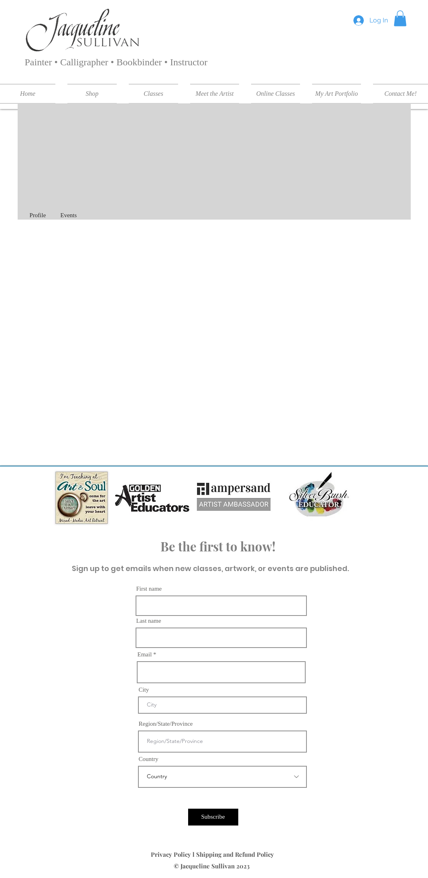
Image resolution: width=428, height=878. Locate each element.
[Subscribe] (213, 817)
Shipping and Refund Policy (236, 854)
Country (148, 759)
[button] (400, 18)
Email (145, 655)
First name (149, 589)
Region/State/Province (166, 724)
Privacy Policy (172, 854)
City (144, 690)
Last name (148, 621)
